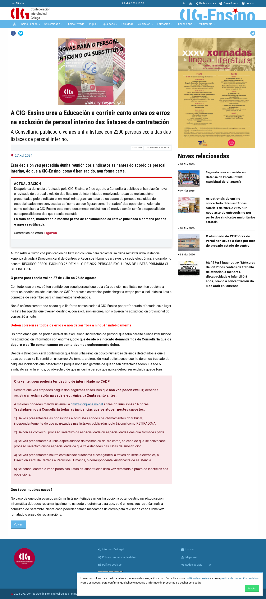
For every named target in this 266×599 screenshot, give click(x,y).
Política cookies (109, 564)
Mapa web (189, 557)
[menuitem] (14, 24)
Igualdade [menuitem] (109, 23)
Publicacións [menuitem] (184, 23)
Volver (18, 524)
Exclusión (137, 147)
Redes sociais (206, 3)
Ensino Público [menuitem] (29, 23)
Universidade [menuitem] (52, 23)
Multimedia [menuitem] (205, 23)
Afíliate (18, 3)
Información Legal (111, 549)
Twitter (20, 33)
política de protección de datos (239, 578)
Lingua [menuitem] (92, 23)
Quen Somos (229, 3)
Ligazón (50, 233)
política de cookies (197, 578)
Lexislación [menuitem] (143, 23)
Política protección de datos (117, 557)
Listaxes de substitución (157, 147)
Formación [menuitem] (163, 23)
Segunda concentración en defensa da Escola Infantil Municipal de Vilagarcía (226, 177)
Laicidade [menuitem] (127, 23)
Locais (248, 3)
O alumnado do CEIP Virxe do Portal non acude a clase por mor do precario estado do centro (230, 241)
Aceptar (251, 588)
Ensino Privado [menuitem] (75, 23)
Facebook (13, 33)
